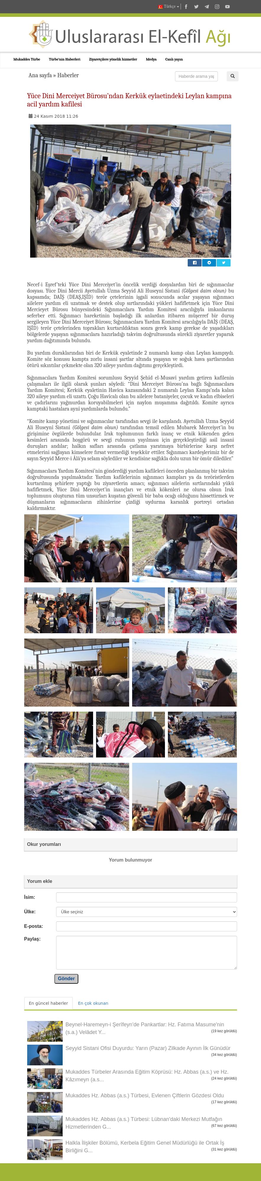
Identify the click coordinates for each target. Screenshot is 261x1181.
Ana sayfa (40, 75)
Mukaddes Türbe (26, 59)
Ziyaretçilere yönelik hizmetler (113, 59)
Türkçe (168, 6)
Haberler (68, 75)
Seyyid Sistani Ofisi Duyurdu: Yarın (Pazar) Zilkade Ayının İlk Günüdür (148, 1048)
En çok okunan (93, 1003)
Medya (151, 59)
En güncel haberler (48, 1003)
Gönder (66, 978)
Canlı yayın (174, 59)
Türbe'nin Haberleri (64, 59)
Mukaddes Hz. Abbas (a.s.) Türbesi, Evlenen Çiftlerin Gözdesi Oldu (145, 1095)
